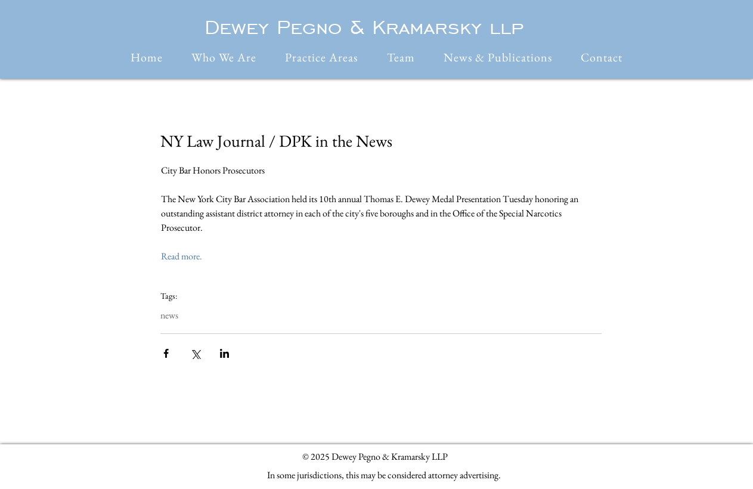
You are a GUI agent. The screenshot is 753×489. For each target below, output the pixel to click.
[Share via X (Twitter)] (195, 353)
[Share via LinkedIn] (224, 353)
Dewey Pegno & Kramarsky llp (363, 26)
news (169, 315)
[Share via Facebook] (166, 353)
